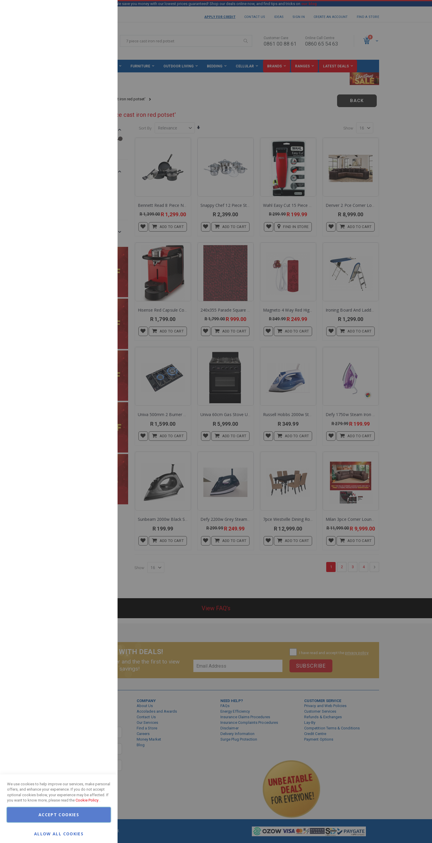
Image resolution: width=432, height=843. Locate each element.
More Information (94, 48)
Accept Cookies (58, 814)
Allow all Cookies (58, 833)
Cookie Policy (87, 800)
